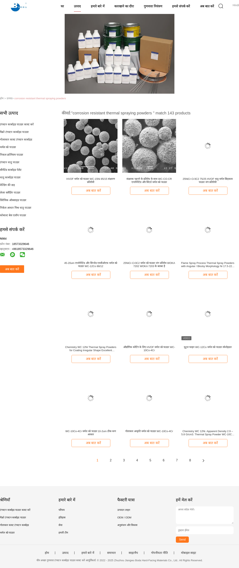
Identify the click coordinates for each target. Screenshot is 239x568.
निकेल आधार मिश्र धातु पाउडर (15, 207)
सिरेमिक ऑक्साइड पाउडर (13, 200)
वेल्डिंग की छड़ (7, 185)
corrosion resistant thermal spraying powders (40, 98)
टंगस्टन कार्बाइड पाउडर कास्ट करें (17, 124)
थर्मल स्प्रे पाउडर (8, 147)
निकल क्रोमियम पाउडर (11, 154)
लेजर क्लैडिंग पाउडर (10, 192)
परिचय (62, 509)
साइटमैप (133, 552)
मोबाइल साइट (188, 552)
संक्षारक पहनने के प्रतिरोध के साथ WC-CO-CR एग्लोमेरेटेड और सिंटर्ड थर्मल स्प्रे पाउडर (149, 180)
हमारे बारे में (98, 6)
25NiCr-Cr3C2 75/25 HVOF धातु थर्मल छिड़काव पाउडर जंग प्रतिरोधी (208, 180)
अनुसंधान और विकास (127, 525)
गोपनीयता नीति (159, 552)
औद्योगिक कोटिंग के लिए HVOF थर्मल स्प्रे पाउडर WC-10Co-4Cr (149, 349)
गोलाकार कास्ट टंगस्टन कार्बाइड (16, 139)
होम (47, 552)
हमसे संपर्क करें (181, 6)
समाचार (111, 552)
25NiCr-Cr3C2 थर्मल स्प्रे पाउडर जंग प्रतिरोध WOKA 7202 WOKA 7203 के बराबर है (149, 264)
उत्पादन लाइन (123, 509)
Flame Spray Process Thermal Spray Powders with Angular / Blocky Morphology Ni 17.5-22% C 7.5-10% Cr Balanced (207, 264)
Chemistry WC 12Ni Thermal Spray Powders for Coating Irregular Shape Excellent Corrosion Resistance (90, 349)
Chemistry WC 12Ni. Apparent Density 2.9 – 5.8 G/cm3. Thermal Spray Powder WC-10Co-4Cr (207, 433)
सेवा (60, 525)
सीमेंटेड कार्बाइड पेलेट (11, 169)
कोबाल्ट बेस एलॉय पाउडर (13, 215)
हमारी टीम (63, 532)
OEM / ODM (124, 517)
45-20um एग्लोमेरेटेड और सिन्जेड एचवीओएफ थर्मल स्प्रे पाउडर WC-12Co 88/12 (90, 264)
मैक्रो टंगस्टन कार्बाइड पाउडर (14, 132)
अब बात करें (207, 6)
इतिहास (62, 517)
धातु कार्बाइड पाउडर (10, 177)
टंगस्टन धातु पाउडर (9, 162)
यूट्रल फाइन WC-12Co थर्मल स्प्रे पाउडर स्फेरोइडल (208, 347)
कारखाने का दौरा (124, 6)
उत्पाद (77, 6)
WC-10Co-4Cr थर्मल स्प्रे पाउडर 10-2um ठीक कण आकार (90, 433)
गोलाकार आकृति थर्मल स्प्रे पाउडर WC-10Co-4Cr (149, 431)
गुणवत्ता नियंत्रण (153, 6)
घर (62, 6)
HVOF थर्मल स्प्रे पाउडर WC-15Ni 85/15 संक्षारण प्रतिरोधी (90, 180)
